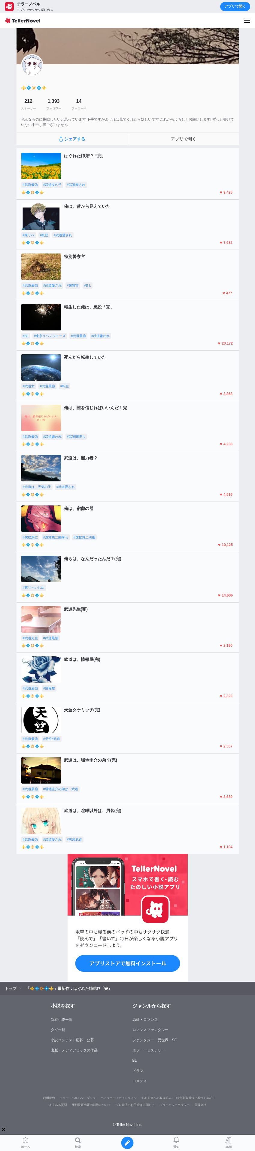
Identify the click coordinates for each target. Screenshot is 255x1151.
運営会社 (200, 1104)
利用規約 (49, 1098)
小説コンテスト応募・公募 (72, 1040)
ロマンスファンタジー (150, 1030)
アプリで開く (235, 6)
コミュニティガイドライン (119, 1098)
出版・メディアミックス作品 (74, 1050)
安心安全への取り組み (156, 1098)
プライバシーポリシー (174, 1104)
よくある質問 (58, 1104)
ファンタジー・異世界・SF (154, 1040)
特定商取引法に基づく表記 (194, 1098)
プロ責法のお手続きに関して (135, 1104)
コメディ (139, 1081)
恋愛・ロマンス (145, 1019)
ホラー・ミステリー (148, 1050)
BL (134, 1060)
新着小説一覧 (61, 1019)
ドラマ (137, 1071)
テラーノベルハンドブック (78, 1098)
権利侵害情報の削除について (91, 1104)
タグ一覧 (58, 1030)
